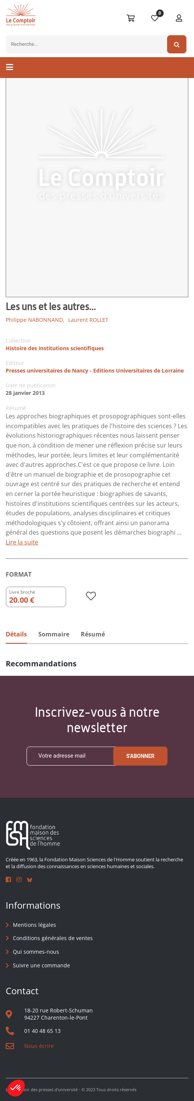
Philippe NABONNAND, (35, 319)
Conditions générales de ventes (53, 938)
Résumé (93, 634)
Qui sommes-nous (36, 951)
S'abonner (140, 756)
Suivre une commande (41, 965)
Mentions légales (34, 924)
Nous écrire (39, 1046)
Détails (16, 634)
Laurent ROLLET (88, 319)
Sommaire (53, 634)
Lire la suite (22, 542)
